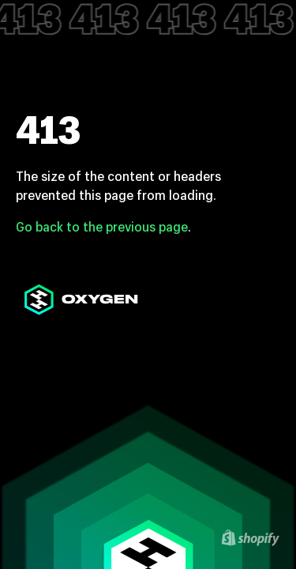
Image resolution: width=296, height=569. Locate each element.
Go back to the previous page (102, 226)
